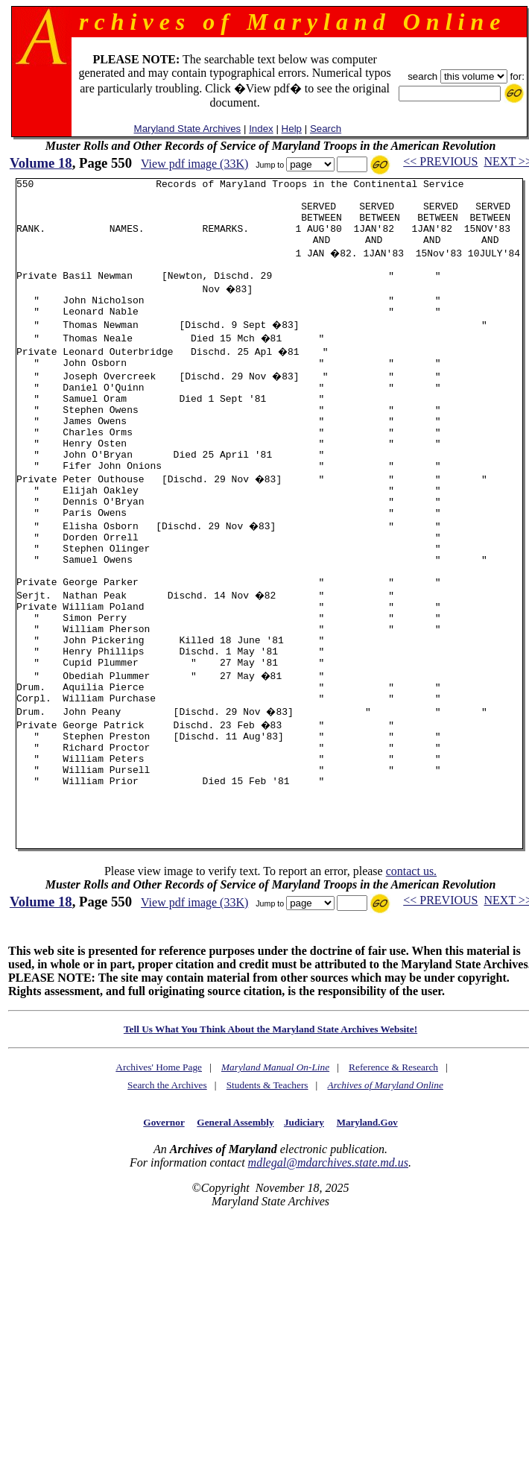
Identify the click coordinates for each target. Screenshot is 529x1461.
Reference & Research (393, 1158)
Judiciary (304, 1213)
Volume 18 (41, 163)
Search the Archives (167, 1176)
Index (261, 128)
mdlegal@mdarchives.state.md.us (328, 1254)
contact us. (411, 962)
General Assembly (235, 1213)
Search (325, 128)
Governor (163, 1213)
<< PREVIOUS (440, 161)
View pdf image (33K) (194, 163)
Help (292, 128)
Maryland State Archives (187, 128)
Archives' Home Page (158, 1158)
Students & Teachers (267, 1176)
